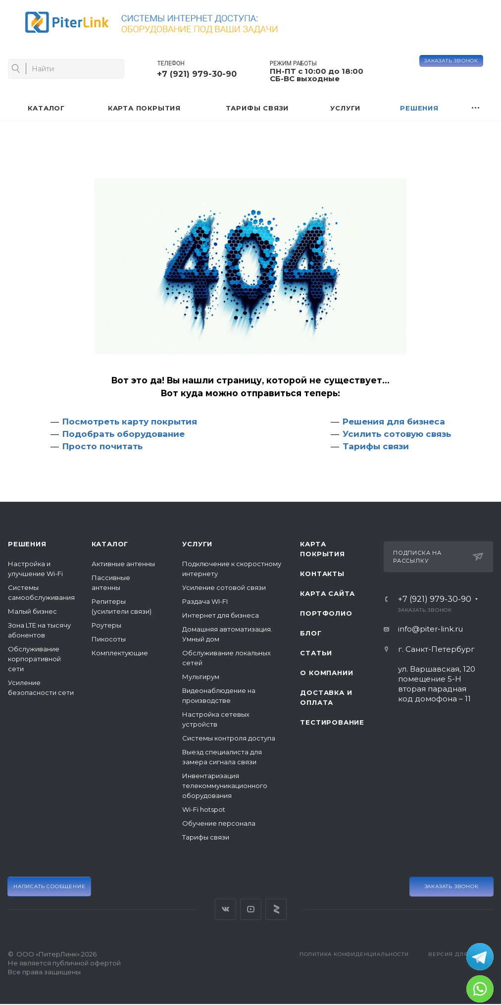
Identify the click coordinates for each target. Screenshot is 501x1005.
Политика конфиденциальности (354, 954)
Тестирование (332, 722)
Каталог (110, 544)
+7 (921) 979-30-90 (197, 74)
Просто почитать (102, 446)
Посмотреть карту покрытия (129, 421)
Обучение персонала (218, 823)
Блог (310, 633)
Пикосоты (109, 639)
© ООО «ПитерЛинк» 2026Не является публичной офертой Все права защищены (64, 963)
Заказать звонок (451, 60)
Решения (27, 544)
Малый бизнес (32, 611)
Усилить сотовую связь (397, 434)
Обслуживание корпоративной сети (34, 659)
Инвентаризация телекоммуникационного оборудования (224, 785)
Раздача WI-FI (205, 601)
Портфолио (326, 613)
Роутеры (106, 625)
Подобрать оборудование (123, 434)
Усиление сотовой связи (224, 587)
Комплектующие (120, 653)
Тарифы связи (376, 446)
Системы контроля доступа (228, 738)
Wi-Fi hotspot (203, 809)
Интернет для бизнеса (220, 615)
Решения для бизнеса (394, 421)
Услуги (197, 544)
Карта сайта (327, 593)
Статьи (316, 653)
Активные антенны (123, 564)
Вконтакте (225, 909)
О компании (326, 673)
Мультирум (200, 677)
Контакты (322, 574)
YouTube (250, 909)
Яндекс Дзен (276, 909)
